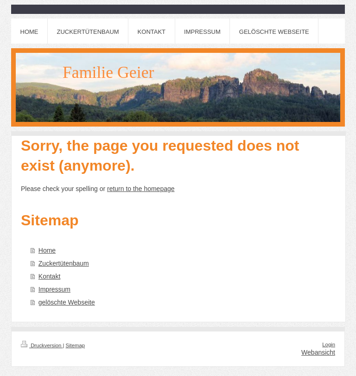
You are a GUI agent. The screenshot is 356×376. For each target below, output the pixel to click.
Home (47, 250)
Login (328, 344)
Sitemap (75, 345)
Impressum (54, 289)
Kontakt (49, 276)
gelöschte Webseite (66, 302)
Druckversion (42, 345)
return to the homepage (141, 188)
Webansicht (318, 352)
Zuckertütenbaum (63, 263)
